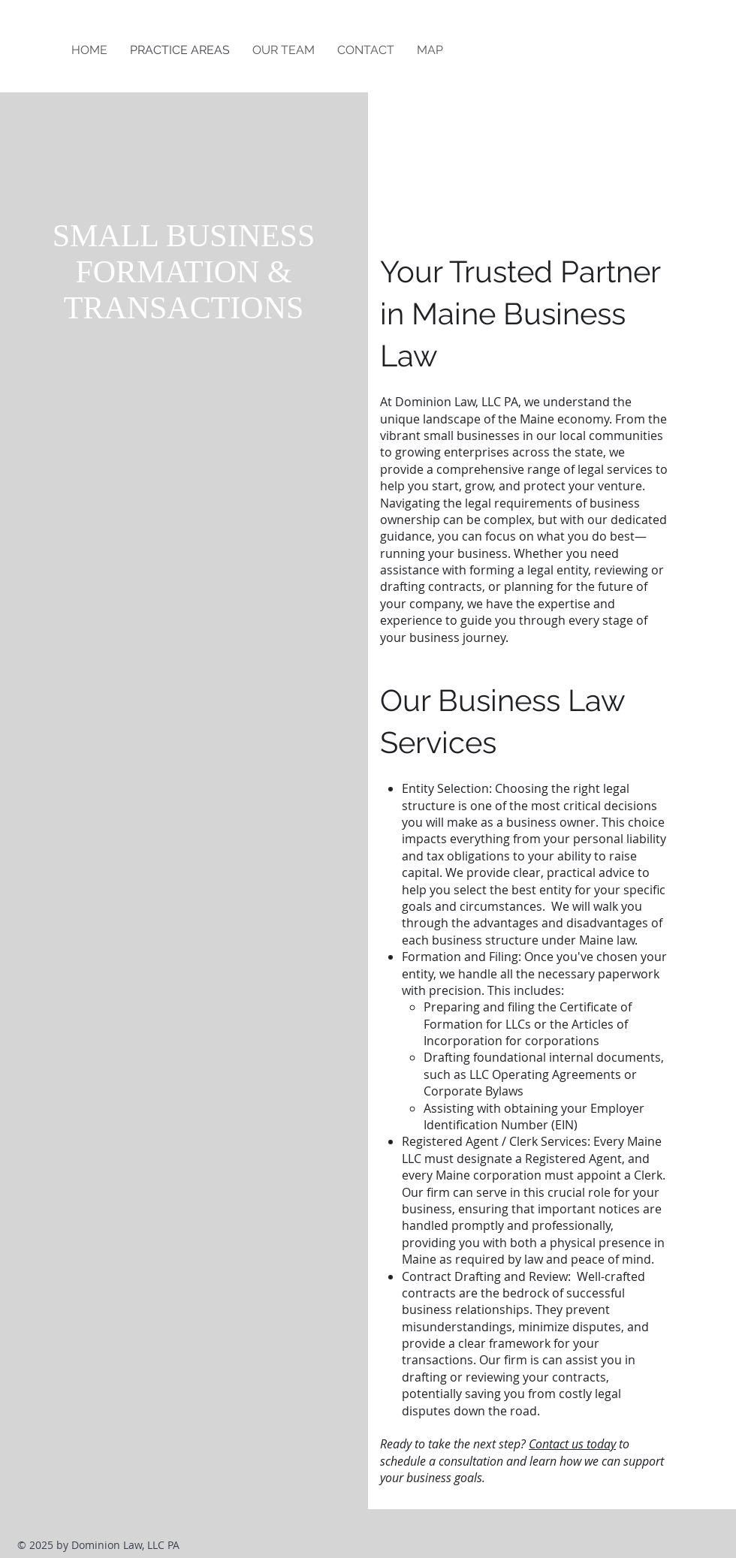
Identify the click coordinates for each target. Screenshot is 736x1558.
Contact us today (572, 1444)
